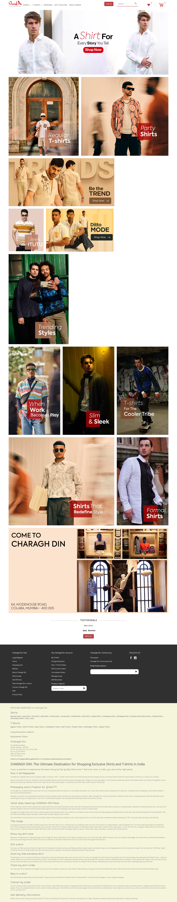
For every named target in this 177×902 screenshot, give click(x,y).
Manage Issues (56, 676)
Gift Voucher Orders (58, 669)
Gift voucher (60, 5)
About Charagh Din (19, 672)
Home (14, 661)
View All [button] (88, 636)
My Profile (55, 657)
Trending (48, 5)
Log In (109, 4)
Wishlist (15, 669)
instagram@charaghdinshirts (29, 759)
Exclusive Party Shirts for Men (140, 716)
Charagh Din (18, 741)
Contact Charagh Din (19, 687)
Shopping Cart (17, 665)
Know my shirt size (21, 833)
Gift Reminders (56, 680)
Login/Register (17, 657)
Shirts (27, 5)
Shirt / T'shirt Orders (58, 665)
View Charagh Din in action (22, 683)
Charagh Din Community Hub (101, 661)
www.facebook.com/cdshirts (61, 759)
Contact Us (30, 732)
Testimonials (16, 676)
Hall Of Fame (17, 680)
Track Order (75, 5)
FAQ (13, 691)
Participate (94, 657)
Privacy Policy (17, 694)
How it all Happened (22, 773)
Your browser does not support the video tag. (135, 167)
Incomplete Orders (58, 672)
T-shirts (37, 5)
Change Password (57, 661)
